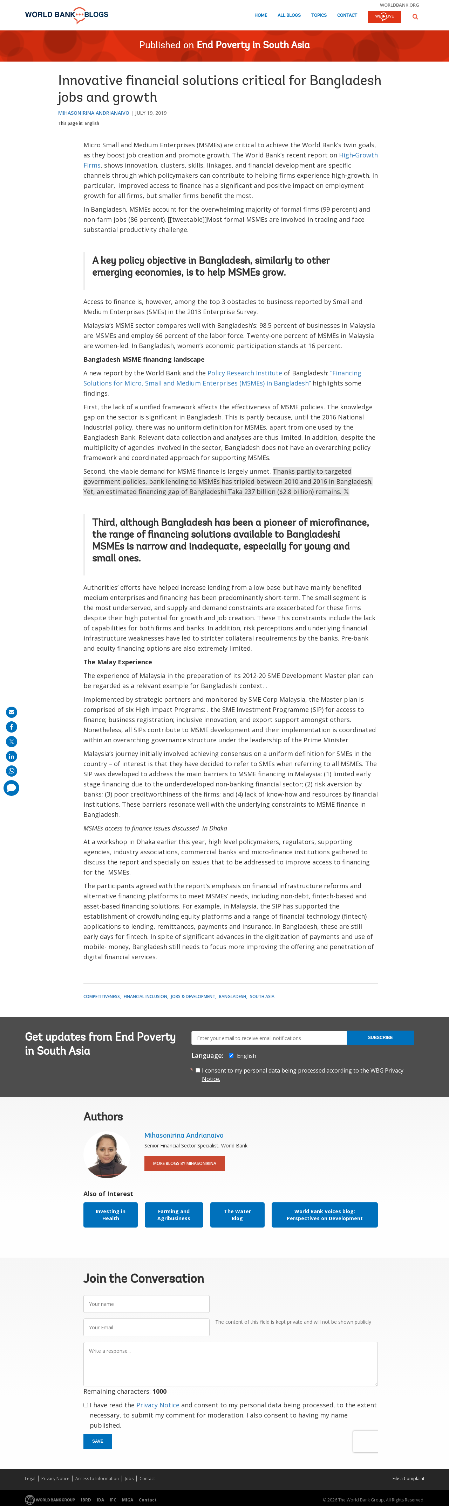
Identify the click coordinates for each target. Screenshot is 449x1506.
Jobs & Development (193, 996)
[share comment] (11, 788)
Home (260, 15)
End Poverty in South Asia (253, 46)
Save (97, 1441)
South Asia (262, 996)
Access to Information (97, 1479)
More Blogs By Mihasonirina (184, 1163)
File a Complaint (408, 1479)
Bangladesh (232, 996)
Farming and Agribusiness (173, 1215)
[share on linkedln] (11, 756)
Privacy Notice (157, 1405)
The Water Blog (237, 1215)
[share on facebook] (11, 727)
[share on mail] (11, 712)
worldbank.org (399, 5)
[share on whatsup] (11, 771)
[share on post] (11, 741)
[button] (415, 17)
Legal (30, 1479)
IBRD (86, 1500)
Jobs (129, 1479)
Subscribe (380, 1037)
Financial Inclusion (145, 996)
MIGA (127, 1500)
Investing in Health (110, 1215)
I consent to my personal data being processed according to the (302, 1075)
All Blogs (289, 15)
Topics (319, 15)
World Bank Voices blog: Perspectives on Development (325, 1215)
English (92, 123)
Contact (347, 15)
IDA (100, 1500)
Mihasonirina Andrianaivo (93, 112)
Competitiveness (101, 996)
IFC (113, 1500)
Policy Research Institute (245, 373)
